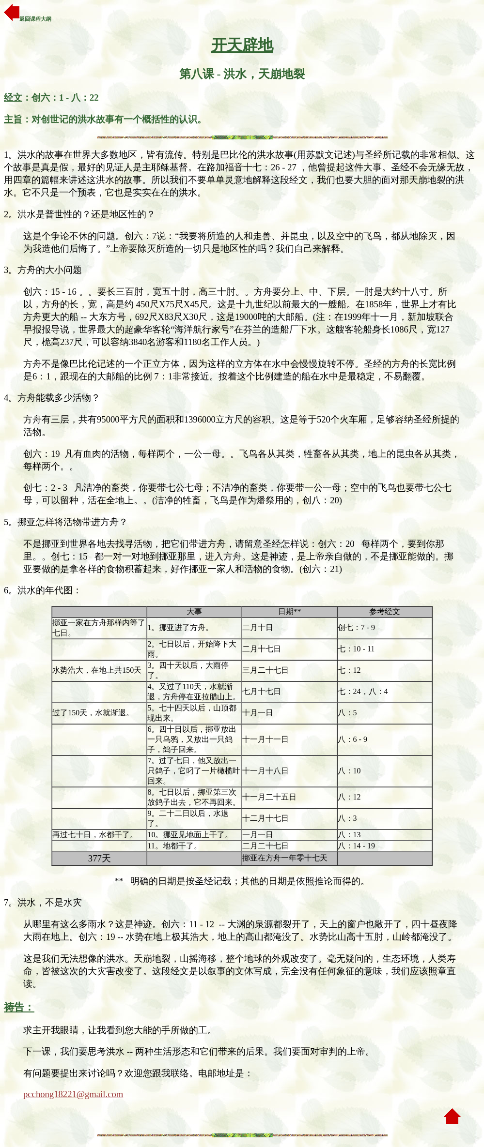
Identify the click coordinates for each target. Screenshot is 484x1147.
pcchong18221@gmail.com (73, 1094)
